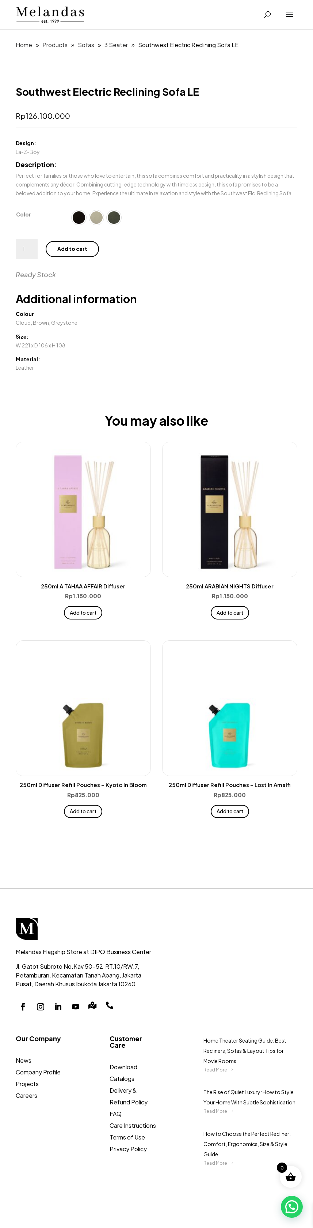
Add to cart (72, 248)
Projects (27, 1084)
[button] (292, 1207)
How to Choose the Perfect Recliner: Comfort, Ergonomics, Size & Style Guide (247, 1143)
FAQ (116, 1114)
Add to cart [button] (83, 612)
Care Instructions (133, 1125)
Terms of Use (127, 1137)
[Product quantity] (27, 249)
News (23, 1060)
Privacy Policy (128, 1149)
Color (23, 214)
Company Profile (38, 1072)
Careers (26, 1095)
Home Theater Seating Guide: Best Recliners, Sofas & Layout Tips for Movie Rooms (244, 1050)
